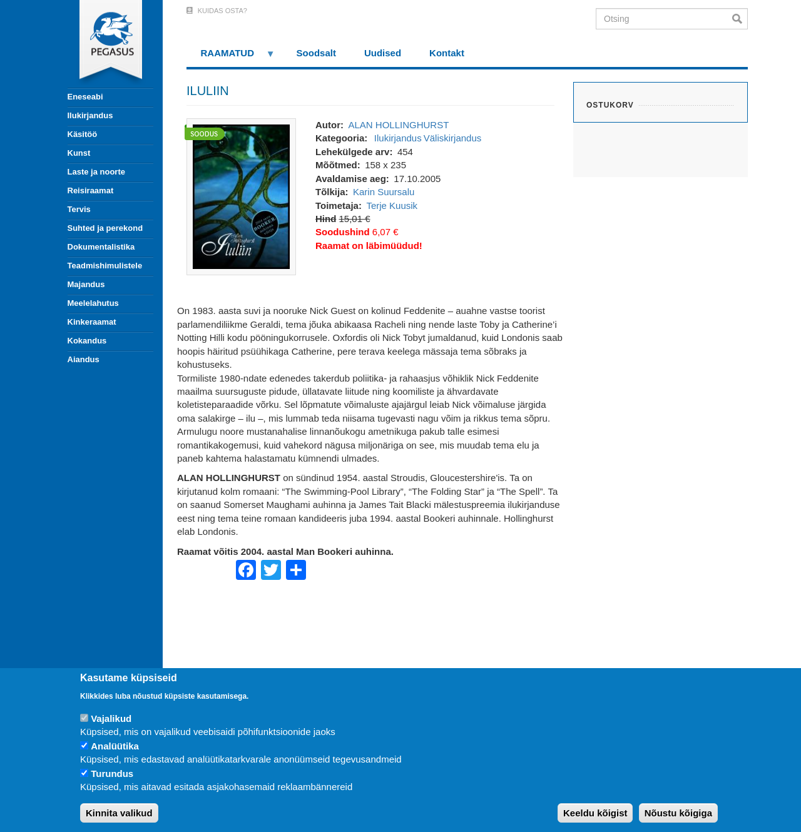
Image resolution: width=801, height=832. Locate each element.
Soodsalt (316, 53)
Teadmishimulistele (105, 265)
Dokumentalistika (101, 246)
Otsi (740, 18)
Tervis (79, 209)
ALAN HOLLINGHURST (398, 124)
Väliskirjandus (453, 138)
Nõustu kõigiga (678, 813)
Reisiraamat (91, 190)
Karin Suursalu (383, 191)
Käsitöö (83, 134)
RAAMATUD (230, 57)
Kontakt (446, 53)
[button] (241, 195)
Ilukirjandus (90, 115)
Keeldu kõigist (595, 813)
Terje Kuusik (391, 205)
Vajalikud (111, 718)
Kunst (79, 153)
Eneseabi (85, 96)
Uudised (382, 53)
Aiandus (83, 359)
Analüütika (115, 746)
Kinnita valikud (119, 813)
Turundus (112, 773)
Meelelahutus (93, 303)
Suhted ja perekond (105, 228)
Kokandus (87, 340)
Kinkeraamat (92, 322)
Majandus (86, 284)
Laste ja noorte (96, 171)
